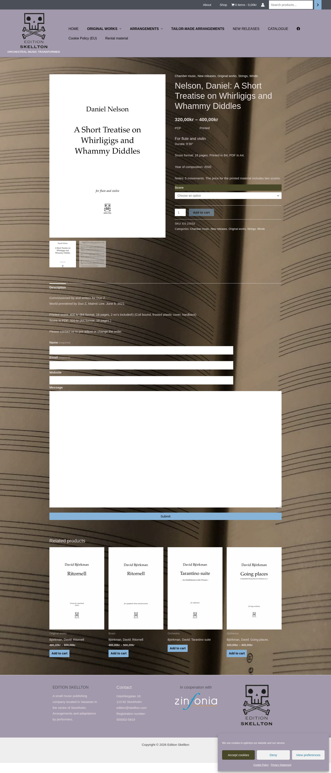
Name (59, 343)
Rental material (114, 38)
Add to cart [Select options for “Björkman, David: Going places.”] (237, 663)
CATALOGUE (269, 29)
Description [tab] (58, 288)
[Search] (318, 4)
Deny (273, 755)
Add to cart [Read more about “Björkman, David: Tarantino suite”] (178, 658)
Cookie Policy (261, 765)
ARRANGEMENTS (140, 29)
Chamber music (186, 76)
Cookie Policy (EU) (82, 38)
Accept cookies (238, 755)
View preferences (308, 755)
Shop (224, 5)
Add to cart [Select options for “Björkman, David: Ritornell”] (60, 663)
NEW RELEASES (238, 29)
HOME (73, 29)
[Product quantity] (180, 213)
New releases (208, 76)
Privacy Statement (281, 765)
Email (59, 359)
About (210, 5)
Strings (246, 76)
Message (56, 389)
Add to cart (202, 213)
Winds (257, 76)
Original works (230, 76)
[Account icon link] (263, 5)
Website (55, 374)
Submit (166, 525)
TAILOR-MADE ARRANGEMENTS (191, 29)
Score (179, 187)
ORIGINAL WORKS (100, 29)
